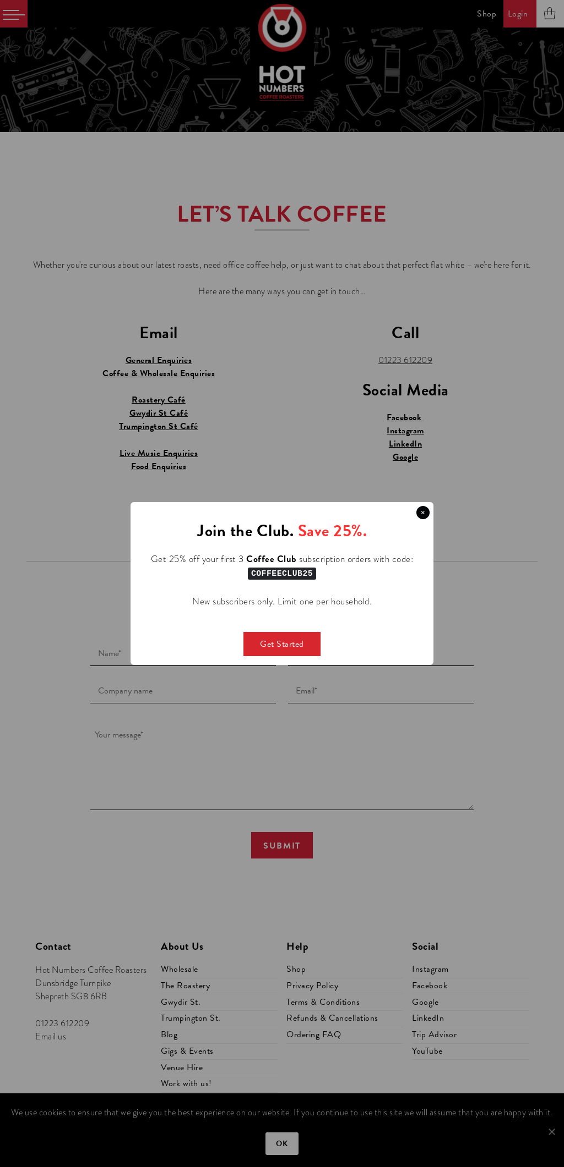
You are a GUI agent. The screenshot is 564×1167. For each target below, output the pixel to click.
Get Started (282, 643)
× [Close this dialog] (423, 512)
